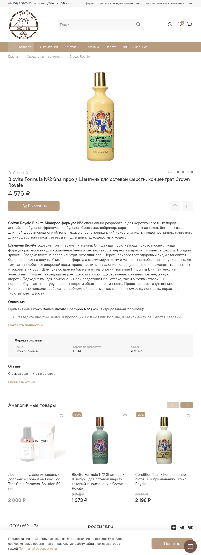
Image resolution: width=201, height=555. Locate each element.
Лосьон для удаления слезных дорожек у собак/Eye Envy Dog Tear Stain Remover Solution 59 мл (34, 481)
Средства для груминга (44, 56)
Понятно (172, 543)
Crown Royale (79, 56)
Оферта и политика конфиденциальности (111, 3)
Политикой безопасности (38, 548)
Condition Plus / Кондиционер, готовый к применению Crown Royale (161, 479)
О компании (49, 47)
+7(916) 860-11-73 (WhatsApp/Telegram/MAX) (38, 3)
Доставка (92, 47)
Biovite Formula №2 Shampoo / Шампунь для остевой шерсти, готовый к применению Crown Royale (98, 481)
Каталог (21, 47)
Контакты (71, 47)
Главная (14, 56)
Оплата (111, 47)
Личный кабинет (135, 47)
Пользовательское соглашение (163, 3)
